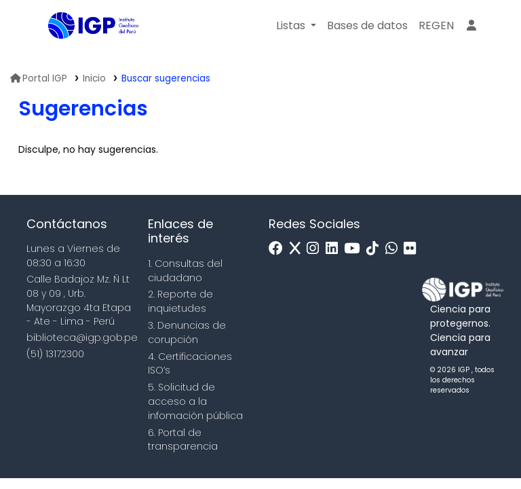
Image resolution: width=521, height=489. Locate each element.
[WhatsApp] (394, 249)
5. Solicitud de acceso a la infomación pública (195, 401)
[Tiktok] (375, 249)
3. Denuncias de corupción (187, 332)
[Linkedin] (335, 249)
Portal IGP (38, 78)
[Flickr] (413, 249)
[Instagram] (316, 249)
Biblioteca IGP (82, 53)
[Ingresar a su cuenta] (471, 26)
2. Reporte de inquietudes (180, 301)
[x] (298, 249)
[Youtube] (355, 249)
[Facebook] (279, 249)
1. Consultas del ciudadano (185, 271)
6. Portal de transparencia (183, 440)
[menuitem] (436, 26)
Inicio (94, 78)
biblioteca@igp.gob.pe (82, 337)
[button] (296, 26)
